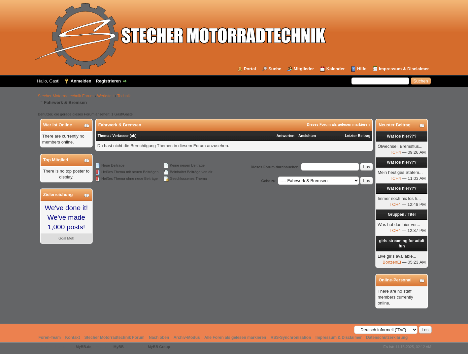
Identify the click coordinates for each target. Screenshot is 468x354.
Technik (124, 96)
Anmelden (81, 81)
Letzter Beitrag (357, 136)
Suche (274, 68)
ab (133, 136)
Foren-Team (49, 337)
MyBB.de (83, 347)
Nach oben (159, 337)
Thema (103, 136)
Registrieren (108, 81)
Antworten (285, 136)
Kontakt (72, 337)
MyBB (119, 347)
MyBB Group (159, 347)
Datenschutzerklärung (387, 337)
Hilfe (361, 68)
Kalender (335, 68)
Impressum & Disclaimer (404, 68)
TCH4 (395, 152)
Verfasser (120, 136)
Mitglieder (304, 68)
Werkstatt (105, 96)
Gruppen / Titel (402, 214)
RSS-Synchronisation (291, 337)
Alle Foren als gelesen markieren (235, 337)
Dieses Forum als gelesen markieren (338, 124)
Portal (250, 68)
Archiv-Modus (187, 337)
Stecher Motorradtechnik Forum (66, 96)
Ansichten (307, 136)
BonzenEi (392, 262)
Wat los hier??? (402, 136)
